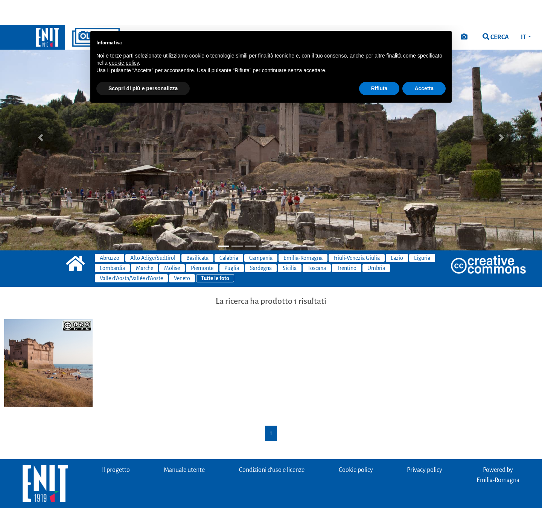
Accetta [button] (424, 64)
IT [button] (524, 12)
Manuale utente (184, 445)
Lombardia (112, 243)
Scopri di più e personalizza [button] (143, 64)
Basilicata (197, 233)
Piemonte (202, 243)
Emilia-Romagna (303, 233)
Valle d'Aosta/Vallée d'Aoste (131, 253)
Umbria (376, 243)
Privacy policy (424, 445)
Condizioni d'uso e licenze (271, 445)
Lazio (397, 233)
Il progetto (116, 445)
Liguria (422, 233)
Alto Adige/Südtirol (152, 233)
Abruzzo (109, 233)
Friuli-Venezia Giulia (356, 233)
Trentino (346, 243)
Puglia (231, 243)
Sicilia (290, 243)
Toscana (317, 243)
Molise (172, 243)
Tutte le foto (215, 253)
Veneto (182, 253)
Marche (144, 243)
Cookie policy (356, 445)
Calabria (228, 233)
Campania (261, 233)
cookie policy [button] (124, 38)
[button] (40, 113)
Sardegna (261, 243)
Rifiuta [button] (379, 64)
